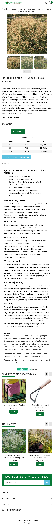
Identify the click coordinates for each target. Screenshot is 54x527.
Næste (50, 374)
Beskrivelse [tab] (7, 164)
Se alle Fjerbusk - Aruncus (16, 157)
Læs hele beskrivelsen (11, 117)
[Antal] (4, 131)
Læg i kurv (17, 132)
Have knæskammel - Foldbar (13, 405)
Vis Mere (13, 412)
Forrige (46, 374)
